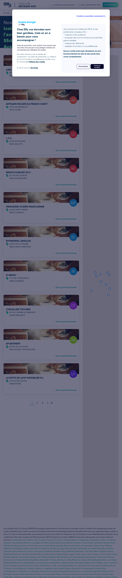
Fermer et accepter (97, 66)
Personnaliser (83, 66)
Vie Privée (34, 68)
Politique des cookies (37, 62)
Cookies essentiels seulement (91, 16)
